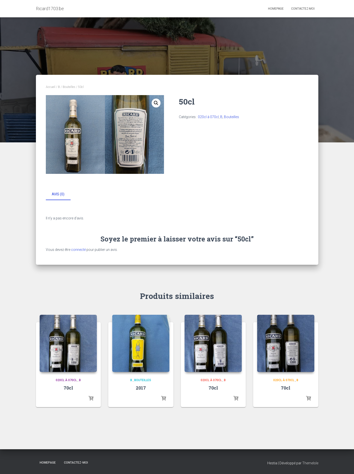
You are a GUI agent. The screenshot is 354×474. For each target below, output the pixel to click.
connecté (78, 249)
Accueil (50, 87)
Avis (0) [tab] (58, 194)
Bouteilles (69, 87)
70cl (68, 388)
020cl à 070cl (208, 117)
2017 (141, 388)
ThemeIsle (310, 463)
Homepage (276, 8)
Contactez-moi (303, 8)
